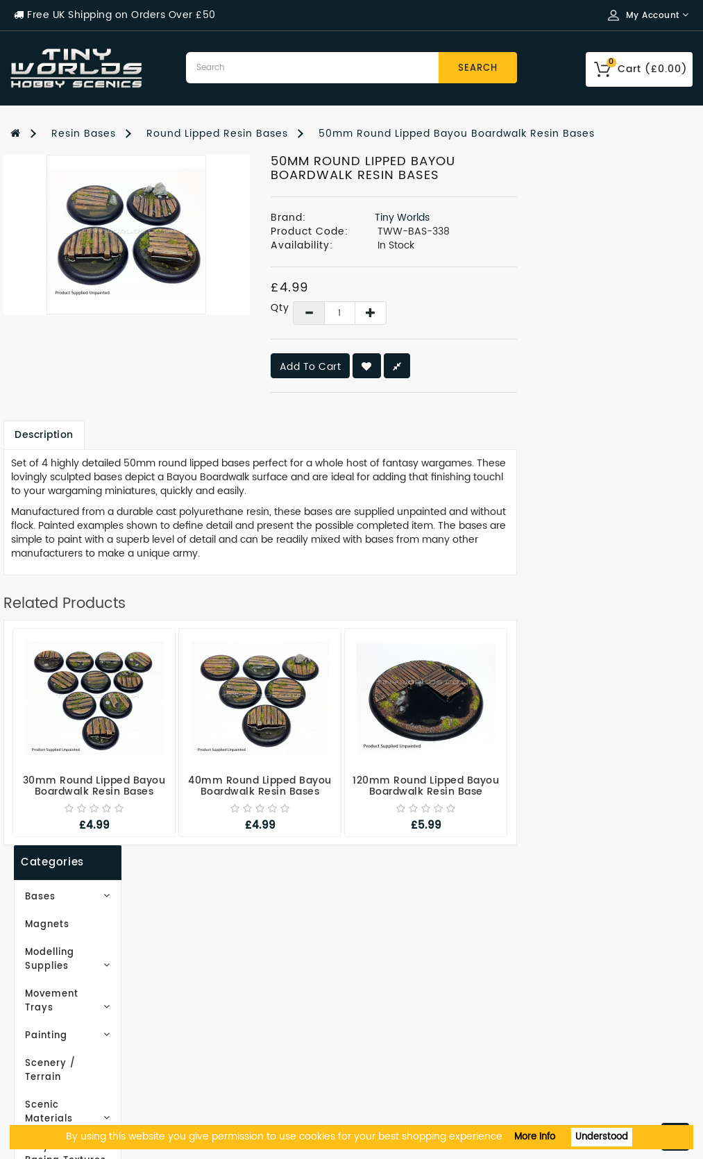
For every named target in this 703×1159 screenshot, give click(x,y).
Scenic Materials (88, 373)
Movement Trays (88, 289)
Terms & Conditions (64, 1024)
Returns (383, 1024)
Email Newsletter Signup (77, 941)
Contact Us (40, 1086)
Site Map (209, 962)
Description (219, 435)
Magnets (44, 234)
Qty (447, 308)
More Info (534, 1137)
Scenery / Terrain (67, 345)
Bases (88, 206)
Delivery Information (67, 982)
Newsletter (391, 1003)
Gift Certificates (230, 941)
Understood (601, 1137)
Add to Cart (486, 367)
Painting (88, 317)
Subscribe (66, 629)
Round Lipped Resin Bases (217, 134)
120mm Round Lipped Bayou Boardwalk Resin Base (601, 786)
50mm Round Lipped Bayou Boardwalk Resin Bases (457, 134)
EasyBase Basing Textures (65, 408)
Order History (398, 962)
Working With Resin (63, 962)
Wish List (386, 982)
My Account (394, 941)
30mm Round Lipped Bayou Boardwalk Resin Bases (269, 786)
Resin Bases (83, 134)
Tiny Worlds (577, 218)
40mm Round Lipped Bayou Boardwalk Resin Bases (436, 786)
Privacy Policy (48, 1003)
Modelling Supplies (88, 262)
